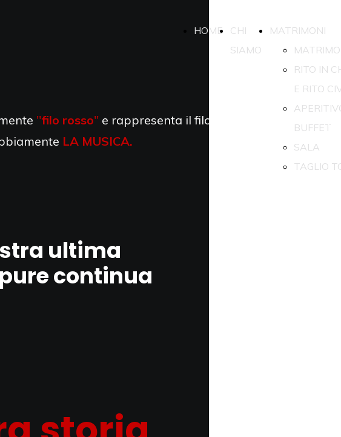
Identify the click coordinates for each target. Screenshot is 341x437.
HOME (208, 30)
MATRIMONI (298, 30)
